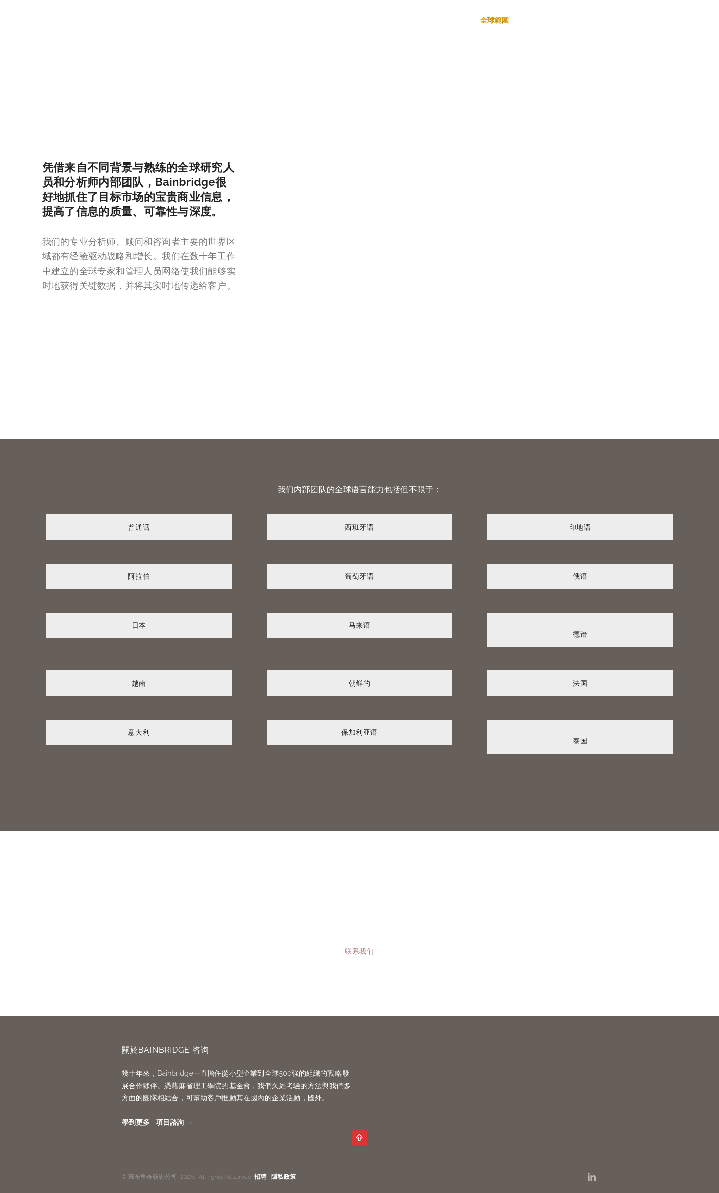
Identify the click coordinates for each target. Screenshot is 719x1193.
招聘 (561, 20)
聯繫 (590, 20)
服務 (428, 20)
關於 (531, 20)
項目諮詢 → (174, 1122)
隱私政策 (283, 1176)
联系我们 (359, 951)
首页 (398, 20)
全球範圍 (494, 20)
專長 (457, 20)
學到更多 (136, 1122)
